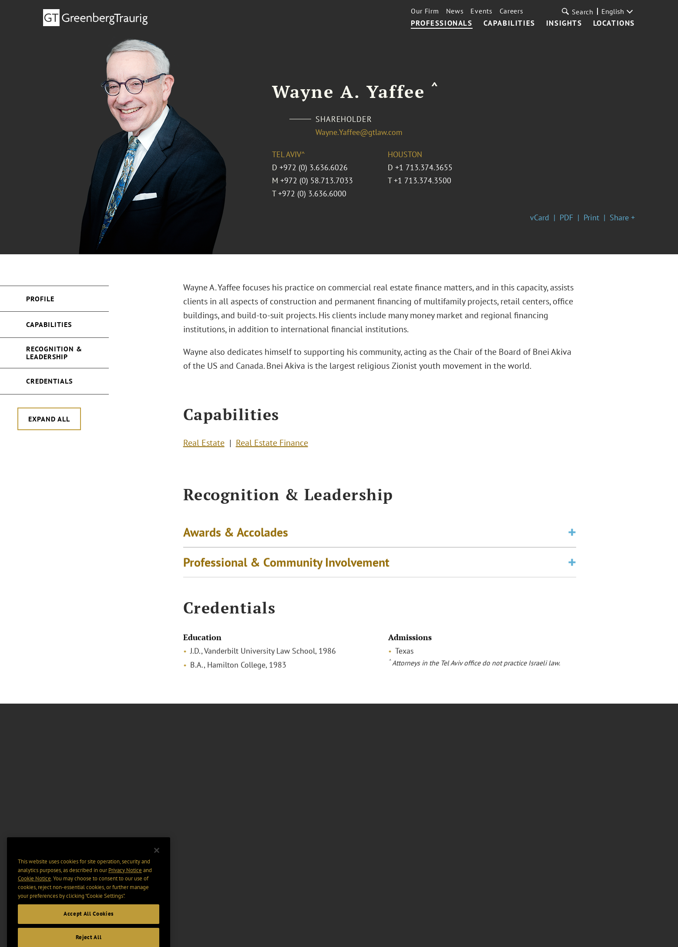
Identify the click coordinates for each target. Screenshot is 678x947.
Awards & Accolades (235, 535)
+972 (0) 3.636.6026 (313, 167)
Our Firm (425, 11)
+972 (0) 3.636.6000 (312, 194)
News (455, 11)
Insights (564, 23)
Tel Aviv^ (288, 154)
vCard (539, 217)
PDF (566, 217)
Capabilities (509, 23)
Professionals (442, 23)
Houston (405, 154)
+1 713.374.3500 (422, 180)
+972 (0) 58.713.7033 (316, 180)
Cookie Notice (34, 889)
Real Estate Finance (272, 444)
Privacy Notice (125, 880)
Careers (512, 11)
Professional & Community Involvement (286, 565)
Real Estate (204, 444)
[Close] (156, 861)
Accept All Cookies (89, 924)
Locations (614, 23)
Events (481, 11)
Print (591, 217)
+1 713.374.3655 (424, 167)
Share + (622, 217)
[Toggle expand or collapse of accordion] (572, 535)
